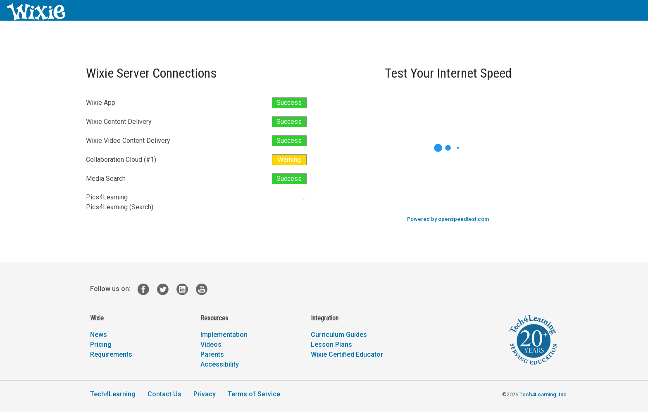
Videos (211, 344)
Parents (212, 354)
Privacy (204, 394)
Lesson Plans (331, 344)
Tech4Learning (113, 394)
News (98, 335)
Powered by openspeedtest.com (448, 219)
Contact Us (164, 394)
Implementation (224, 335)
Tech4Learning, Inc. (543, 394)
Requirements (111, 354)
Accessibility (219, 364)
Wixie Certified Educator (347, 354)
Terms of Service (254, 394)
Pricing (101, 344)
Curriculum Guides (339, 335)
